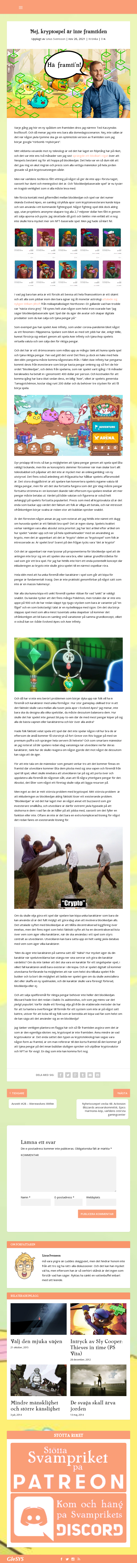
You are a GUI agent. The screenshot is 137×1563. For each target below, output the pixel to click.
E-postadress (64, 1197)
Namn (25, 1197)
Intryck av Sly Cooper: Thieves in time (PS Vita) (96, 1347)
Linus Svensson (55, 39)
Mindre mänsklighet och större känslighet (35, 1406)
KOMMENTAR (30, 1155)
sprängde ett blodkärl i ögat (90, 156)
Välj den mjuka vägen (36, 1341)
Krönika (93, 39)
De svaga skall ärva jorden (92, 1406)
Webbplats (93, 1197)
